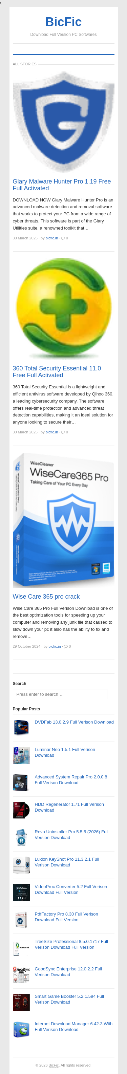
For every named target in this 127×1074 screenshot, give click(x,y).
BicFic (54, 1065)
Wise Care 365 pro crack (46, 596)
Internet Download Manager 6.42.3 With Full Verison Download (74, 1026)
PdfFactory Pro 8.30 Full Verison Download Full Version (66, 916)
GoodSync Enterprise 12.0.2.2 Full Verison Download (68, 971)
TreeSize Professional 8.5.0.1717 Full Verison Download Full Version (71, 944)
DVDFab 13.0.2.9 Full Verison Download (74, 722)
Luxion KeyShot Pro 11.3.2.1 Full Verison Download (67, 862)
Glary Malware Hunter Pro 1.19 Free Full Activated (62, 185)
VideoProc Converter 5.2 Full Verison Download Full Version (71, 889)
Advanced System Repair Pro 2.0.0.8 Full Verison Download (71, 779)
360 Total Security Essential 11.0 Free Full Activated (57, 372)
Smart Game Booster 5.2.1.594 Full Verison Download (69, 999)
